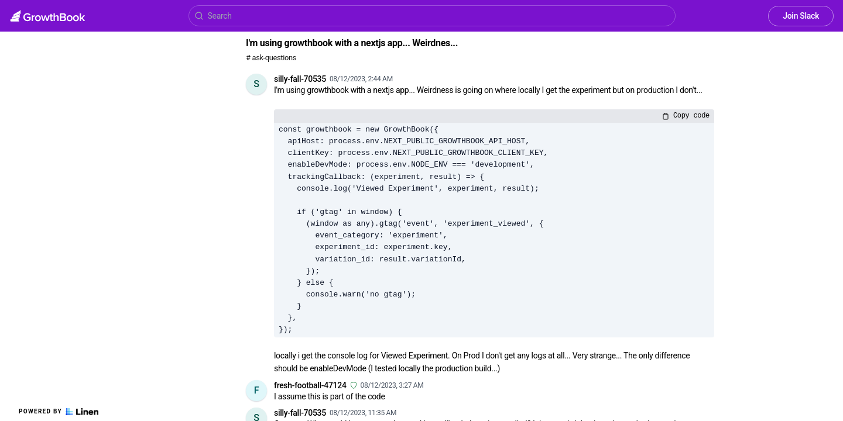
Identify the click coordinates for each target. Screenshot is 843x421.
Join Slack (801, 15)
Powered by (58, 411)
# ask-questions (271, 57)
